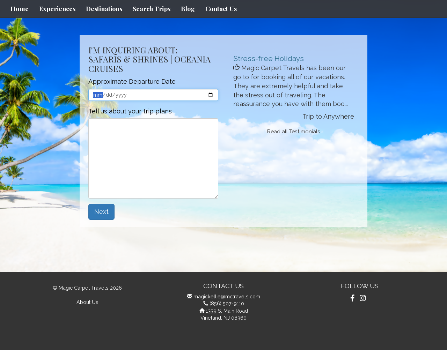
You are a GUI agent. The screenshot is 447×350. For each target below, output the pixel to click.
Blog (188, 9)
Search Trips (151, 9)
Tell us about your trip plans (130, 111)
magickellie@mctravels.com (226, 296)
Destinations (104, 9)
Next (101, 211)
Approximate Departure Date (132, 81)
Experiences (57, 9)
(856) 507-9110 (227, 303)
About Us (87, 302)
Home (19, 9)
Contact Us (221, 9)
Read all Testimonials (293, 131)
